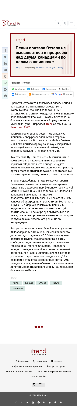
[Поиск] (58, 23)
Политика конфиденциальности (54, 371)
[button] (5, 50)
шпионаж (18, 288)
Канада (29, 283)
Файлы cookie (38, 376)
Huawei (55, 283)
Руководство (40, 361)
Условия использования (19, 371)
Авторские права (56, 366)
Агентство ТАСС (20, 127)
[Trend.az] (11, 23)
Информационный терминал (27, 366)
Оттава (42, 283)
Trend (49, 123)
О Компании (22, 361)
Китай (16, 283)
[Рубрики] (72, 23)
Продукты (56, 361)
